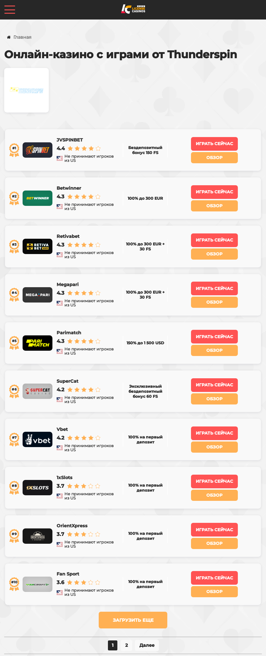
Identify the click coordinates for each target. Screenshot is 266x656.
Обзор (214, 154)
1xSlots (64, 437)
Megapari (67, 266)
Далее (146, 591)
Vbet (61, 394)
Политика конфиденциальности (116, 647)
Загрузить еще (133, 566)
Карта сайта (173, 647)
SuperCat (67, 351)
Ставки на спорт (171, 621)
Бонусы (85, 621)
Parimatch (68, 308)
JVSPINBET (69, 137)
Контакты (209, 621)
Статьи (236, 621)
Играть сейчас (214, 141)
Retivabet (67, 223)
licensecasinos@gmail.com (133, 630)
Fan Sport (67, 523)
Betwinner (68, 180)
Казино (61, 621)
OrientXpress (71, 480)
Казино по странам (122, 621)
